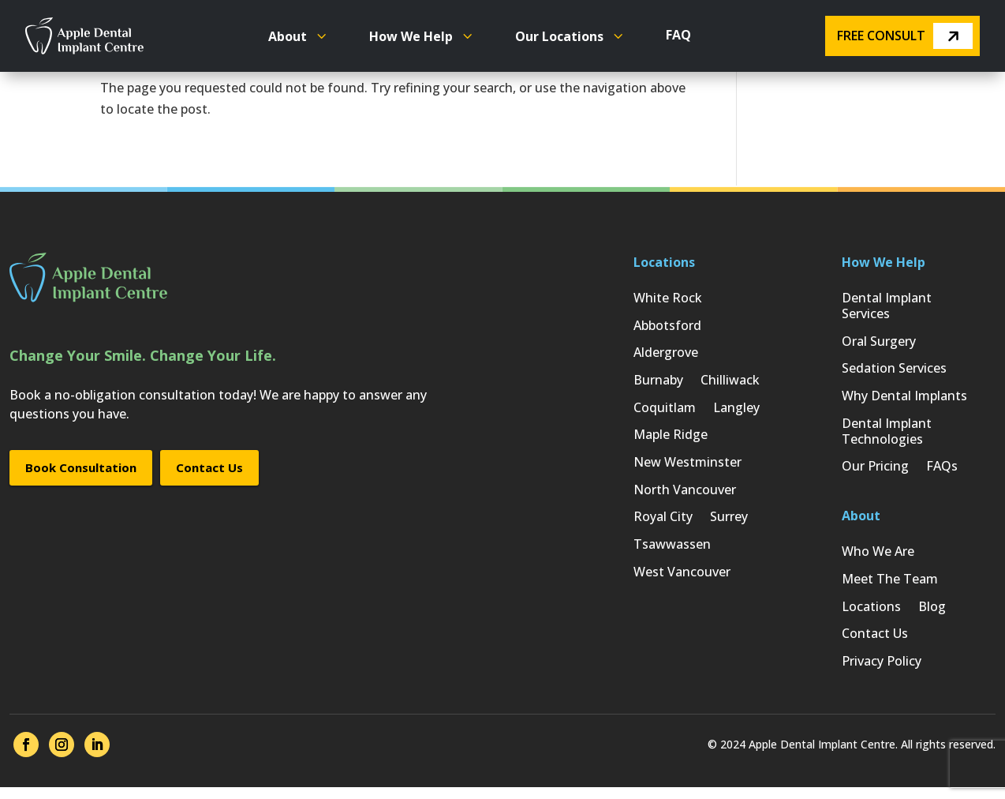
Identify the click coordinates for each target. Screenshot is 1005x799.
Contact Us (209, 467)
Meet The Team (890, 586)
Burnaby (658, 383)
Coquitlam (664, 411)
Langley (736, 411)
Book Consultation (80, 467)
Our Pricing (875, 471)
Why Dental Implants (904, 399)
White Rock (667, 298)
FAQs (942, 471)
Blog (932, 614)
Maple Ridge (670, 440)
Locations (871, 614)
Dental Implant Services (887, 306)
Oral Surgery (879, 342)
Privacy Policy (881, 671)
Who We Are (878, 558)
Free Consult (905, 36)
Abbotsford (667, 326)
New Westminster (687, 468)
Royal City (663, 525)
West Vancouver (681, 582)
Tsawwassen (672, 554)
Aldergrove (665, 355)
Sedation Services (894, 370)
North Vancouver (684, 497)
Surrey (729, 525)
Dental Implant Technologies (887, 435)
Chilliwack (730, 383)
